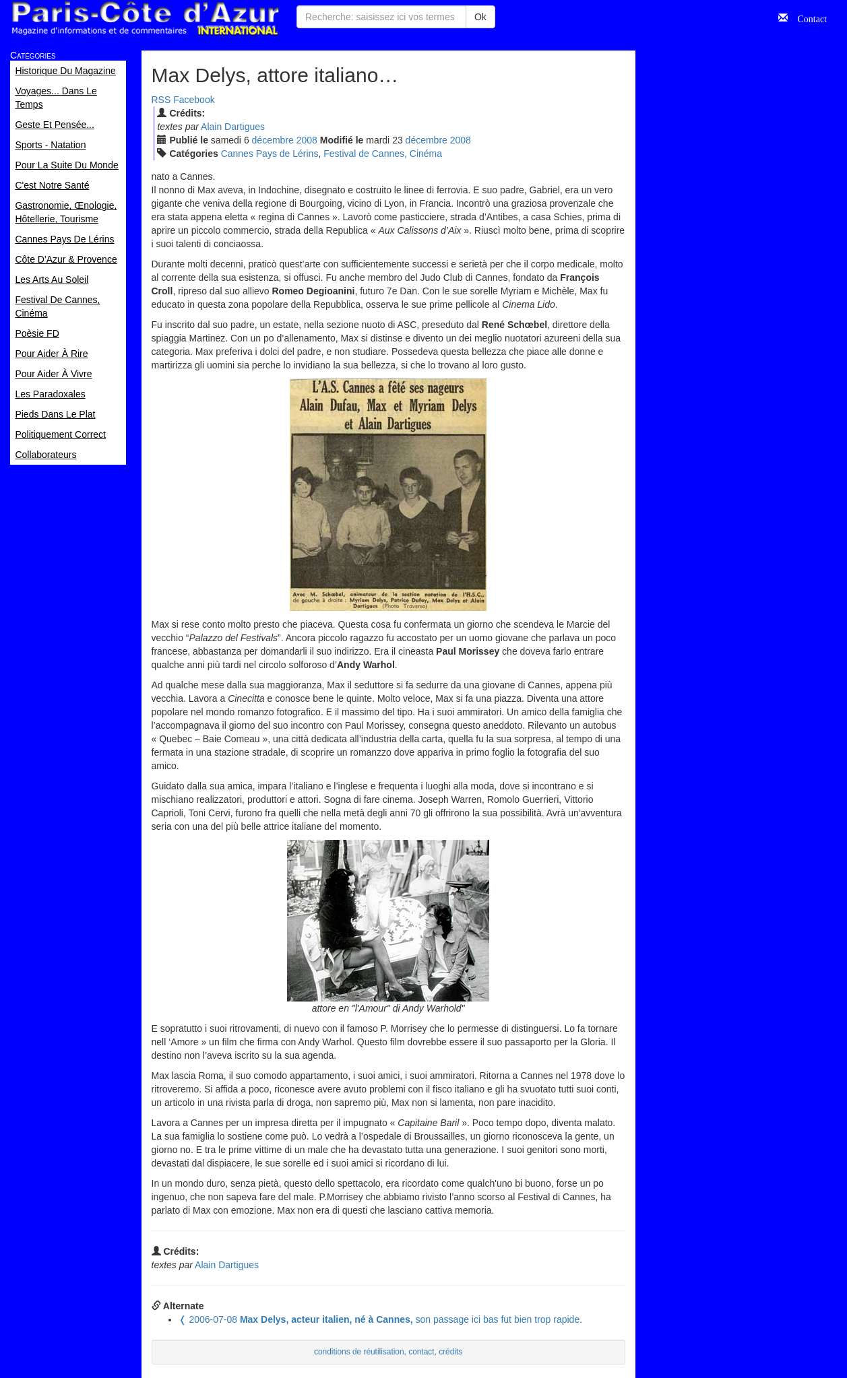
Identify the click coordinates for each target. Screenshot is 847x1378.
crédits (450, 1351)
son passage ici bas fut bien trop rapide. (381, 1319)
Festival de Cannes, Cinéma (382, 153)
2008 (306, 140)
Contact (807, 17)
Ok (480, 16)
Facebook (193, 99)
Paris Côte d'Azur (145, 18)
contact (421, 1351)
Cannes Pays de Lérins (270, 153)
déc (273, 140)
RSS (161, 99)
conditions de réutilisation (359, 1351)
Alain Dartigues (233, 126)
